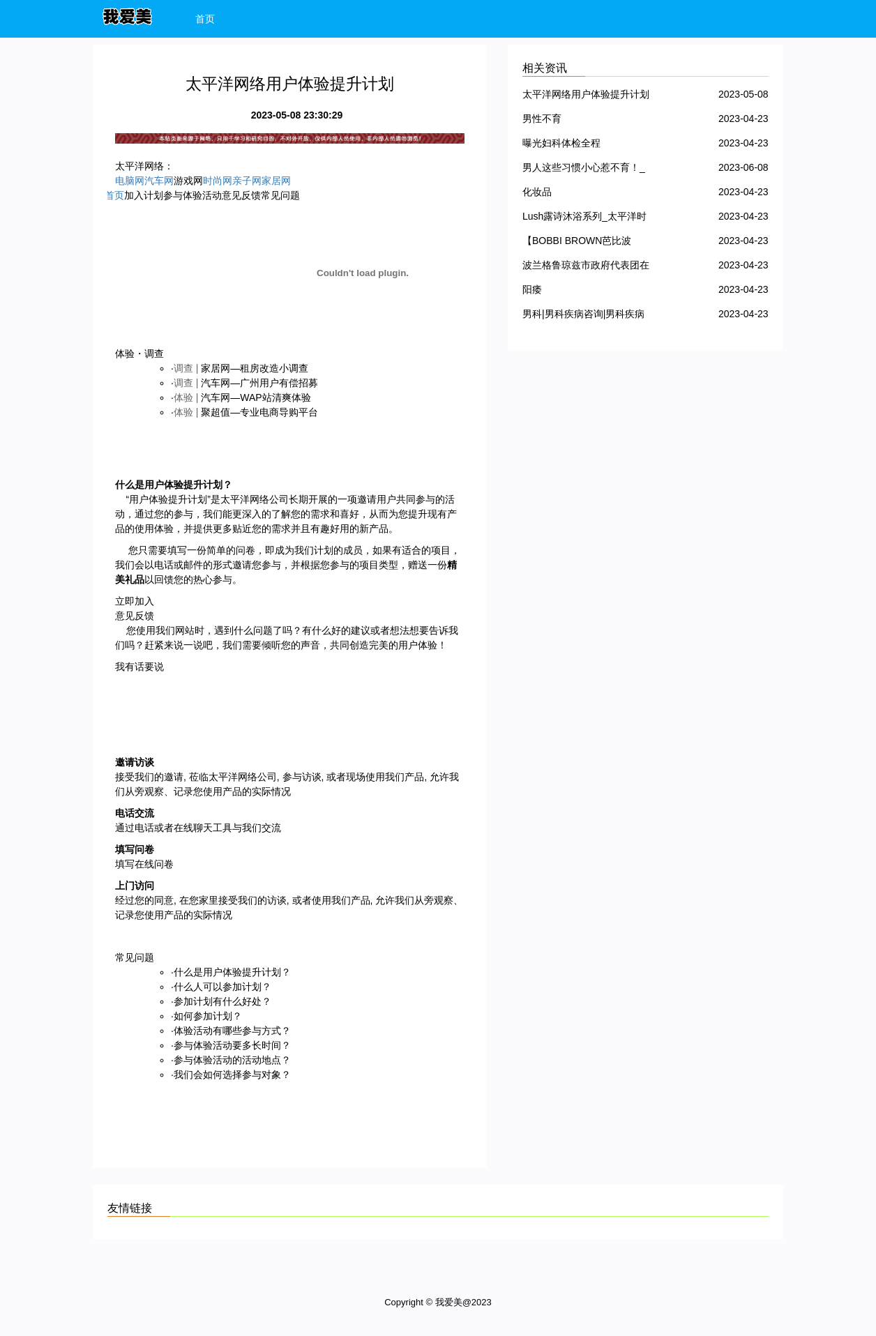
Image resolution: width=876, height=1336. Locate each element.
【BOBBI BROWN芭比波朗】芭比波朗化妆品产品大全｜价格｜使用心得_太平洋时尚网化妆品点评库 (585, 243)
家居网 (276, 180)
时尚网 (217, 180)
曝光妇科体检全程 (561, 143)
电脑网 (129, 180)
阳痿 (532, 289)
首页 (205, 18)
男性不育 (541, 118)
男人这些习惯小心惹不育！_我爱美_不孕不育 (583, 170)
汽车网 (159, 180)
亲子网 (247, 180)
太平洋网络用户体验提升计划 (585, 94)
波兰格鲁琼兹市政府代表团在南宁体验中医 (585, 267)
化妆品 (537, 191)
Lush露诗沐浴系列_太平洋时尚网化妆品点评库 (584, 219)
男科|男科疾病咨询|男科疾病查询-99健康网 (583, 316)
